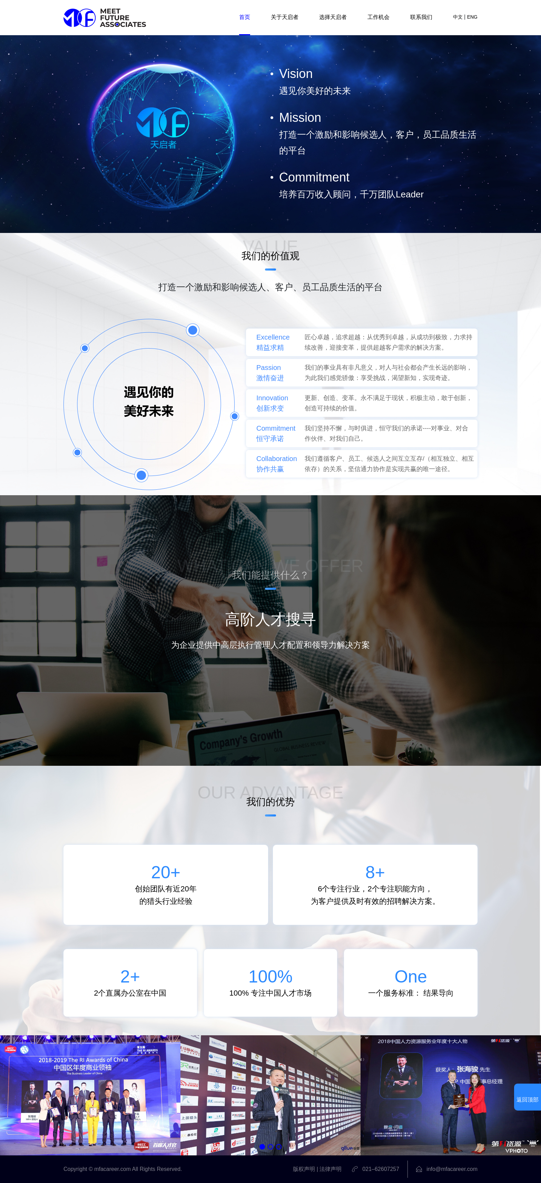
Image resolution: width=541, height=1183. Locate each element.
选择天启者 (333, 17)
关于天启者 (284, 17)
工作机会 (378, 17)
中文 (458, 17)
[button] (262, 1147)
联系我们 (421, 17)
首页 (244, 17)
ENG (472, 17)
